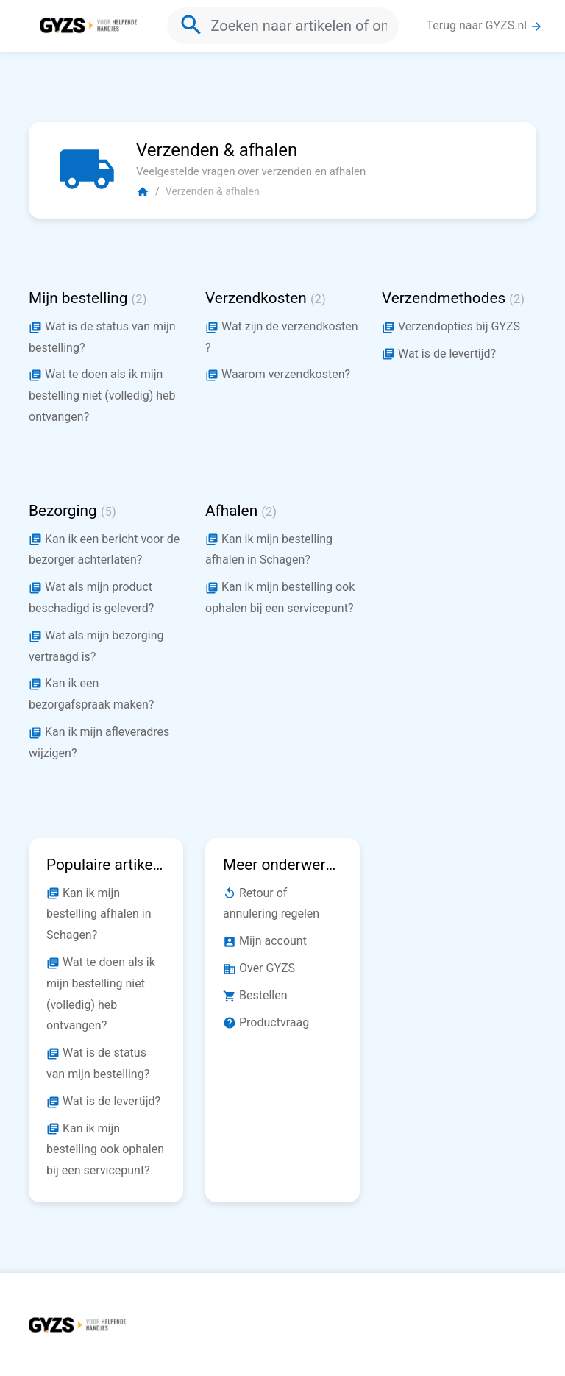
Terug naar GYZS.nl (485, 25)
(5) (108, 512)
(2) (139, 299)
